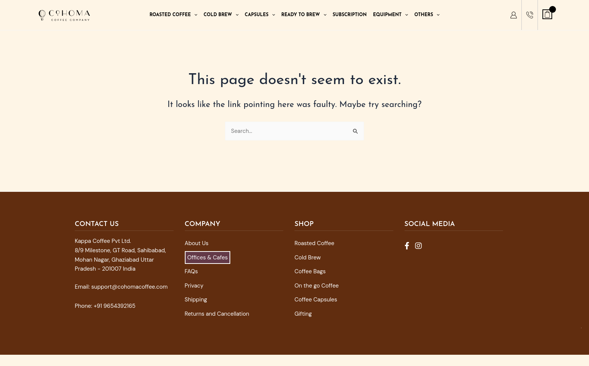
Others (426, 15)
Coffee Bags (310, 271)
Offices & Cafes (207, 257)
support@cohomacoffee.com (129, 287)
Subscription (350, 15)
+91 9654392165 (115, 306)
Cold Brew (221, 15)
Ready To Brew (303, 15)
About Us (197, 243)
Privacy (194, 285)
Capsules (260, 15)
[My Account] (513, 15)
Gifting (303, 314)
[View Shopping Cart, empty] (547, 14)
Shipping (196, 299)
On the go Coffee (316, 285)
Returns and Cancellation (217, 314)
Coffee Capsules (315, 299)
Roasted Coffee (173, 15)
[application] (194, 15)
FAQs (191, 271)
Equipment (390, 15)
